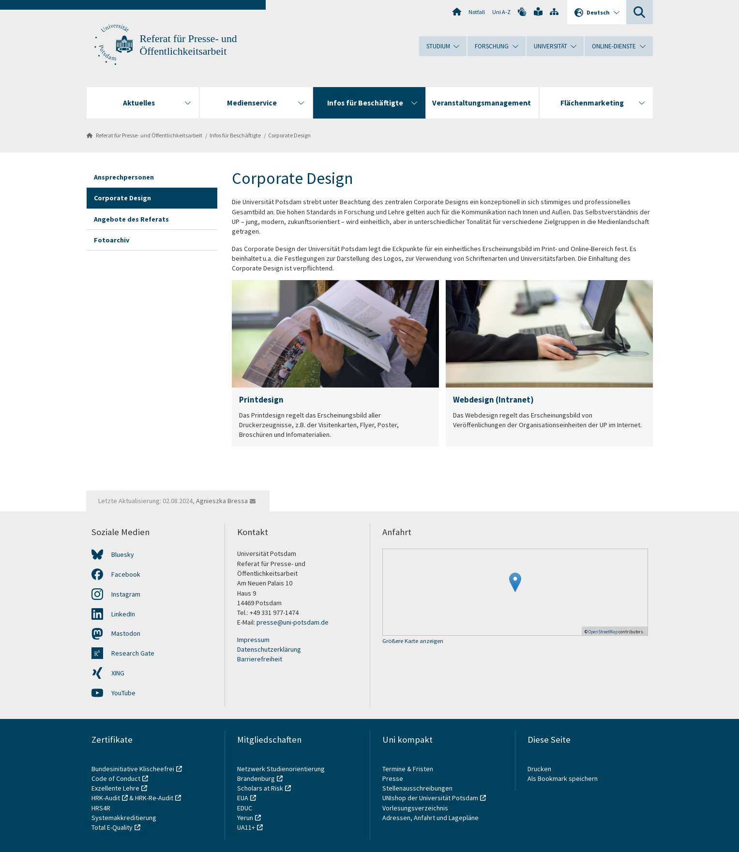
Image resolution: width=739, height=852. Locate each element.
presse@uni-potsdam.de (292, 622)
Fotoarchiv (111, 240)
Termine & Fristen (408, 768)
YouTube (123, 692)
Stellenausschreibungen (417, 788)
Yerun (245, 817)
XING (117, 673)
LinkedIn (123, 614)
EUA (242, 797)
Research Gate (132, 653)
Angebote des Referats (131, 219)
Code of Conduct (115, 778)
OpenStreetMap (603, 631)
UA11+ (246, 827)
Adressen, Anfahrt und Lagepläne (430, 817)
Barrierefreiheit (259, 659)
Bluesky (122, 554)
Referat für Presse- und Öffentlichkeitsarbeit (149, 135)
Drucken (539, 768)
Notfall (476, 11)
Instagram (125, 594)
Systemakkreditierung (123, 817)
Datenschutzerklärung (269, 649)
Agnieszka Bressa (222, 500)
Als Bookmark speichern (563, 778)
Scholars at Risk (260, 788)
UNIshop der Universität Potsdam (430, 797)
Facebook (125, 574)
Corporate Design (289, 135)
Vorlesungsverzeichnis (416, 808)
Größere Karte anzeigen (412, 641)
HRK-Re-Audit (154, 797)
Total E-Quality (112, 827)
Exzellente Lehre (115, 788)
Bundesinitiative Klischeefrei (132, 768)
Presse (393, 778)
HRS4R (100, 808)
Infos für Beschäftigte (235, 135)
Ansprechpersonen (124, 177)
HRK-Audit (105, 797)
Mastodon (125, 633)
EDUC (244, 808)
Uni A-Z (501, 11)
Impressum (253, 639)
